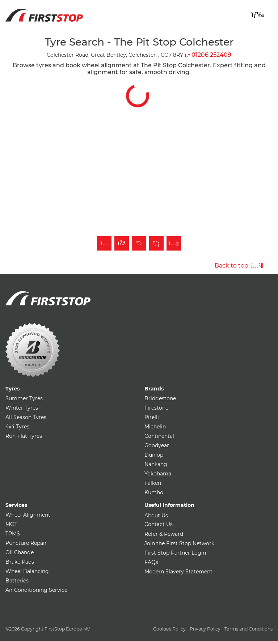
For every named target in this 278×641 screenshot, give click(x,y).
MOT (11, 524)
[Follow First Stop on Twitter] (139, 243)
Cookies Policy (169, 629)
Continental (159, 436)
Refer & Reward (163, 534)
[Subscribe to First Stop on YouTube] (174, 243)
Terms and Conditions (248, 629)
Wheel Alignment (27, 515)
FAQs (151, 562)
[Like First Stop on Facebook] (121, 243)
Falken (152, 483)
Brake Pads (19, 562)
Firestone (156, 408)
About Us (156, 515)
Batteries (17, 580)
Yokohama (157, 473)
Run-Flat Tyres (23, 436)
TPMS (12, 533)
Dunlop (153, 455)
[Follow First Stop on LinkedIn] (156, 243)
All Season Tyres (25, 417)
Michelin (155, 426)
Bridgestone (160, 398)
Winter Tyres (21, 408)
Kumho (153, 492)
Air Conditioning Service (36, 590)
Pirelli (151, 417)
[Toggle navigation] (258, 14)
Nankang (155, 464)
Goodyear (156, 445)
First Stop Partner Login (175, 553)
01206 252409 (208, 54)
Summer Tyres (24, 398)
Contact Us (158, 524)
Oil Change (19, 552)
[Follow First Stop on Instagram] (104, 243)
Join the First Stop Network (179, 543)
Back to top (239, 265)
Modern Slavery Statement (178, 571)
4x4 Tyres (17, 426)
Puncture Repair (26, 543)
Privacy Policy (205, 629)
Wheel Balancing (27, 571)
